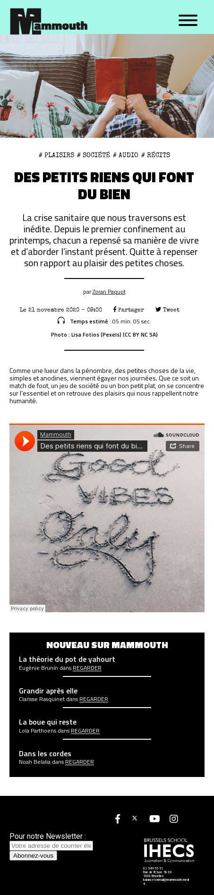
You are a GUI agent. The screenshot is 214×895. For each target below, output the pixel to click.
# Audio (125, 155)
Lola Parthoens (37, 730)
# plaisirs (56, 155)
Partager (128, 309)
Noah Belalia (35, 762)
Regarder (87, 668)
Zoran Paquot (109, 291)
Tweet (167, 309)
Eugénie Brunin (38, 668)
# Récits (155, 155)
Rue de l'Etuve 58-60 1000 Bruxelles (157, 874)
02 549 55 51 (153, 868)
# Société (93, 155)
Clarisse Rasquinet (42, 699)
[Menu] (188, 21)
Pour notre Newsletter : (51, 841)
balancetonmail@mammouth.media (166, 882)
